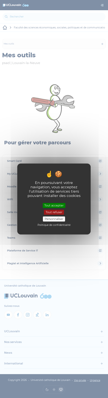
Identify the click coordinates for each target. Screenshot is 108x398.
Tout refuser (54, 212)
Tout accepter (54, 205)
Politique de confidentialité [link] (54, 225)
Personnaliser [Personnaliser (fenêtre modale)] (54, 219)
